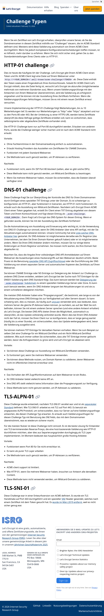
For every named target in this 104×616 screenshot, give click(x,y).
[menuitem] (66, 7)
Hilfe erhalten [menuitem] (48, 9)
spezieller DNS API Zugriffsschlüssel (47, 261)
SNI (63, 498)
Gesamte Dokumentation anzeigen (19, 28)
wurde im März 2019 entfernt (67, 502)
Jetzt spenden (92, 8)
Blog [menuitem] (56, 7)
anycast (56, 301)
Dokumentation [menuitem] (35, 7)
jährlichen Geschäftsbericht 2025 (31, 544)
